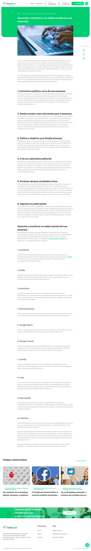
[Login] (86, 3)
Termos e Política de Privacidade (80, 548)
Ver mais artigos (81, 461)
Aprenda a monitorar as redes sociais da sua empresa (39, 13)
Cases (39, 530)
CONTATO (69, 513)
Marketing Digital (58, 537)
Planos (33, 3)
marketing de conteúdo (57, 238)
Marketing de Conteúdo (60, 534)
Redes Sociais (57, 530)
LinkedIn (69, 257)
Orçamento (39, 3)
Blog (18, 13)
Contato (39, 537)
